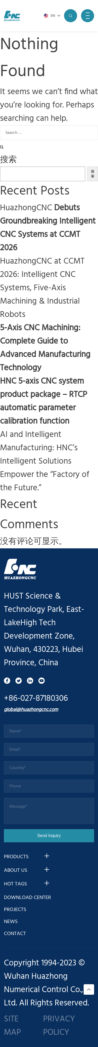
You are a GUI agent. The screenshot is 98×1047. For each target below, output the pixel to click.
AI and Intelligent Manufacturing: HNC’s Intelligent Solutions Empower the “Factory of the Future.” (44, 461)
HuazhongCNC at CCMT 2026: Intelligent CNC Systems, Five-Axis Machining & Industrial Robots (42, 288)
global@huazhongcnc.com (31, 710)
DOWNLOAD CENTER (27, 898)
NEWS (11, 922)
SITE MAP (12, 1025)
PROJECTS (15, 910)
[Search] (1, 147)
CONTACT (15, 934)
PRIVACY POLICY (59, 1025)
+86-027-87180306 (36, 698)
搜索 (8, 160)
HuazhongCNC (48, 228)
